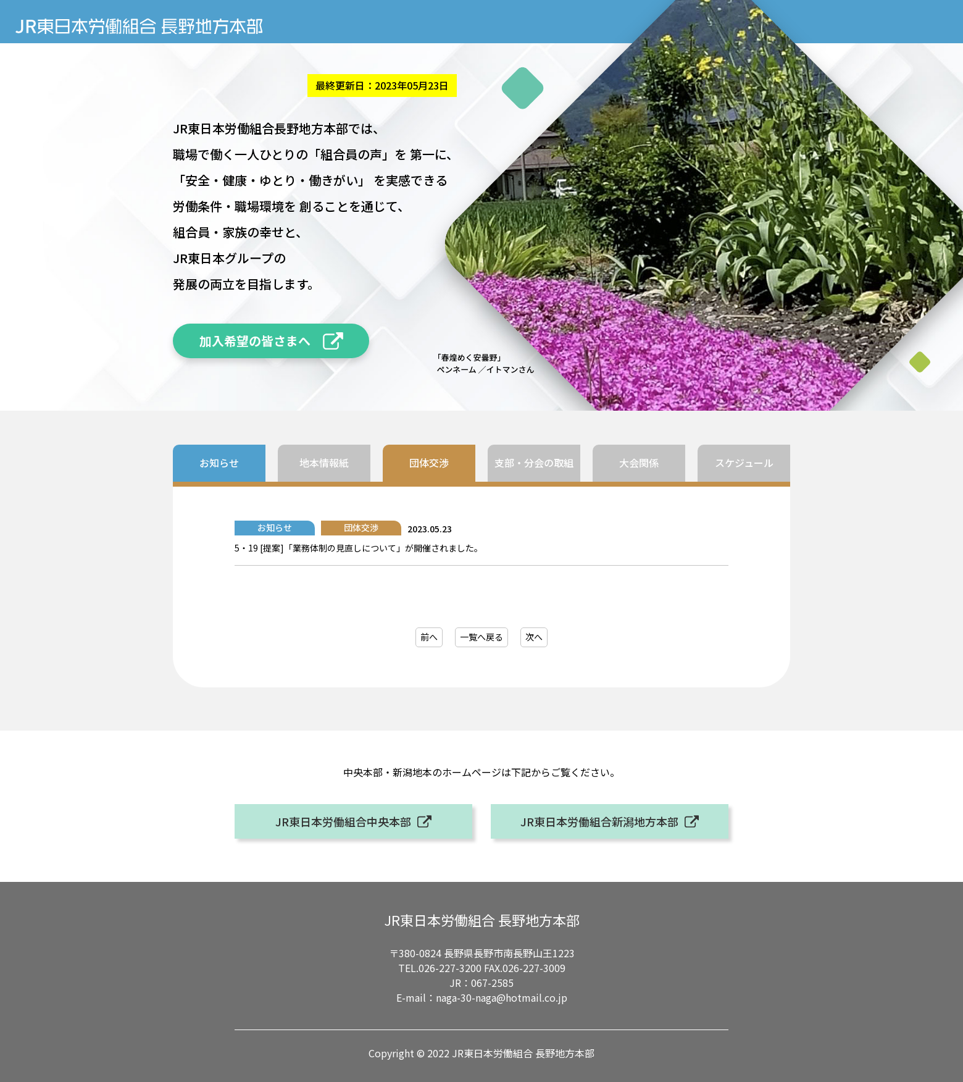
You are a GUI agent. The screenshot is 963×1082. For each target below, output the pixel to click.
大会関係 (639, 462)
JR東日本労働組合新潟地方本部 (599, 821)
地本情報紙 (324, 462)
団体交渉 (429, 462)
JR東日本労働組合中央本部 (343, 821)
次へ (534, 637)
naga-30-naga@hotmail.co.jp (501, 997)
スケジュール (744, 462)
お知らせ (219, 462)
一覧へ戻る (481, 637)
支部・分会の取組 (533, 462)
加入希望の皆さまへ (255, 341)
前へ (429, 637)
